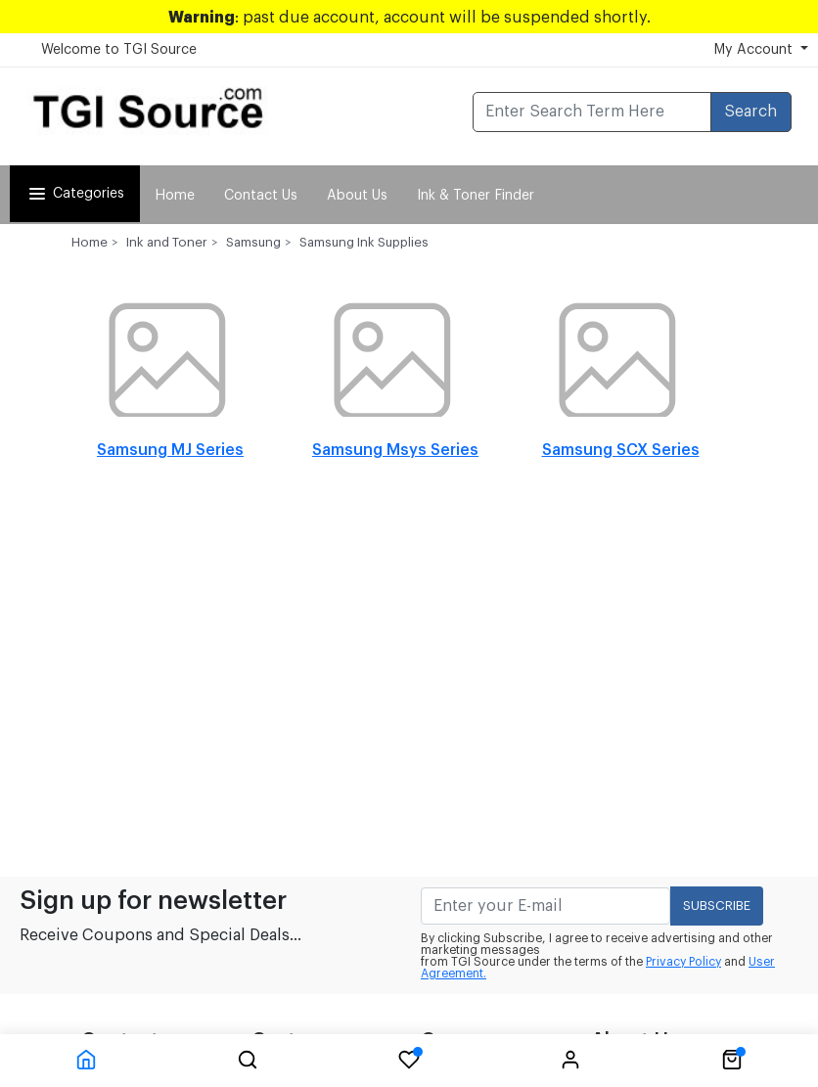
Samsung (253, 242)
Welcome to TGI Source (119, 50)
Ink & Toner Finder (475, 196)
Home (175, 196)
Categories (74, 194)
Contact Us (260, 196)
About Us (357, 196)
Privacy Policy (683, 962)
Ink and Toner (166, 242)
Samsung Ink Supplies (364, 242)
